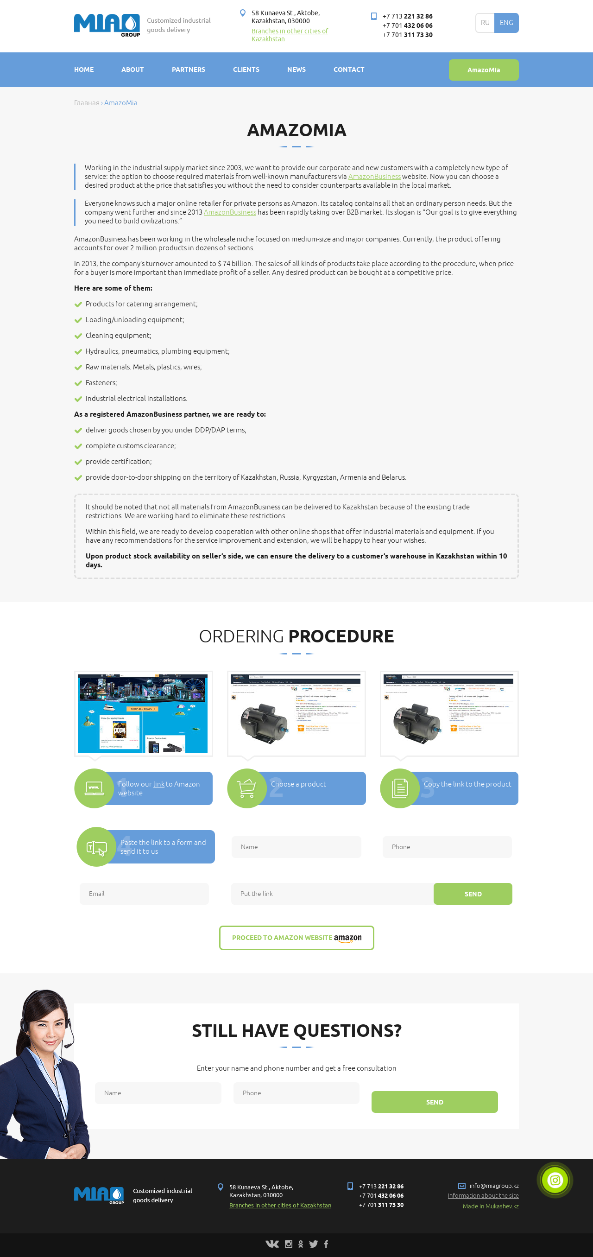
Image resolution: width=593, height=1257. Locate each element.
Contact (349, 69)
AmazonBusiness (374, 176)
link (158, 784)
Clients (246, 69)
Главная (87, 103)
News (296, 69)
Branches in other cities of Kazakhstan (280, 1205)
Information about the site (483, 1196)
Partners (188, 69)
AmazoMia (483, 70)
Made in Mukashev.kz (491, 1206)
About (132, 69)
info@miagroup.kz (494, 1186)
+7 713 (408, 16)
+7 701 (408, 26)
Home (84, 69)
